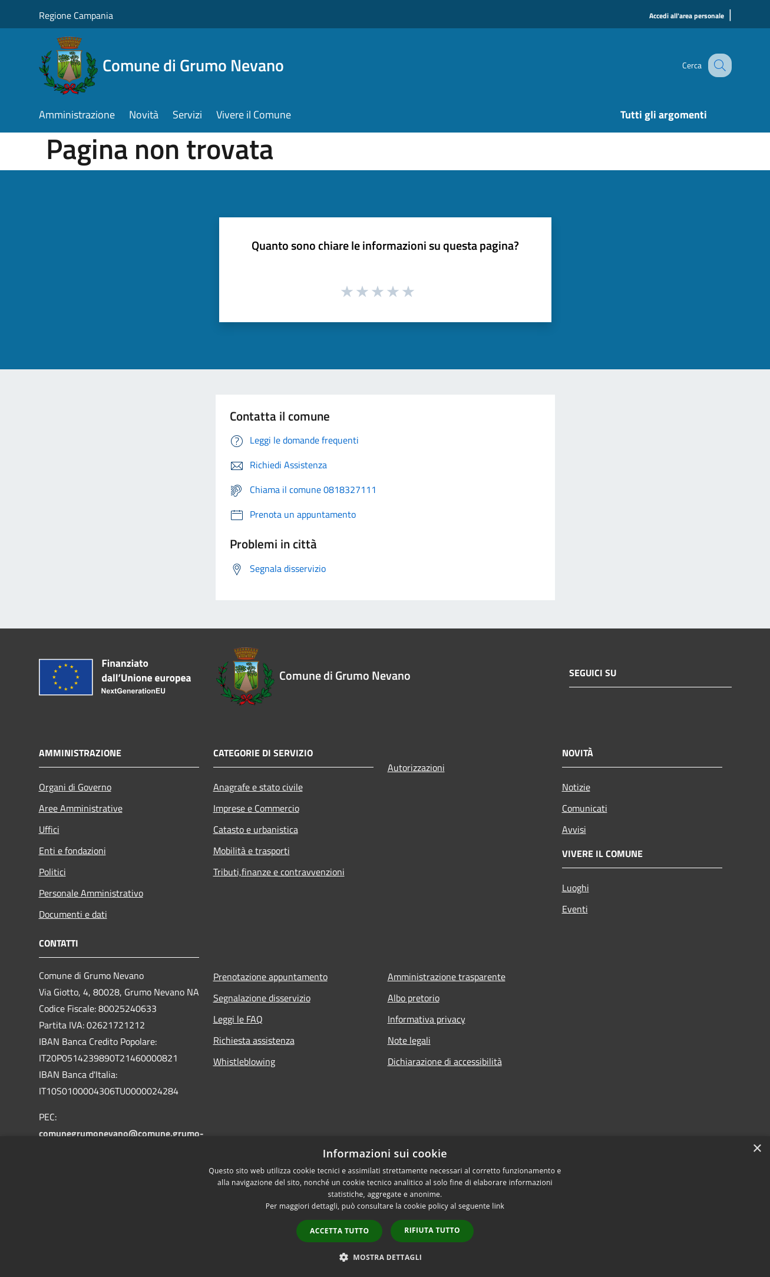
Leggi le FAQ (238, 1019)
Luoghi (575, 888)
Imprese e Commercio (256, 808)
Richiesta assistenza (254, 1040)
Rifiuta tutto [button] (432, 1230)
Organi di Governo (75, 787)
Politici (52, 872)
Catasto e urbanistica (255, 829)
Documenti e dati (73, 914)
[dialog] (385, 1206)
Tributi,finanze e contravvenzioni (279, 872)
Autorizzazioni (416, 767)
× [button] (756, 1148)
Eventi (575, 909)
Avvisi (574, 829)
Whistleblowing (244, 1061)
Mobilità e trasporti (251, 850)
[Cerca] (717, 65)
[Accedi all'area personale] (686, 16)
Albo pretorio (413, 998)
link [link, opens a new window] (498, 1206)
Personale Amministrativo (91, 893)
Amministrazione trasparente (446, 977)
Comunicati (584, 808)
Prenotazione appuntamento (270, 977)
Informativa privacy (426, 1019)
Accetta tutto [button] (339, 1231)
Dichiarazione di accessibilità (445, 1061)
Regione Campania (76, 15)
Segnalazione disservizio (261, 998)
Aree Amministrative (81, 808)
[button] (385, 1257)
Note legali (409, 1040)
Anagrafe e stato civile (258, 787)
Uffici (49, 829)
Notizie (576, 787)
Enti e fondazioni (72, 850)
